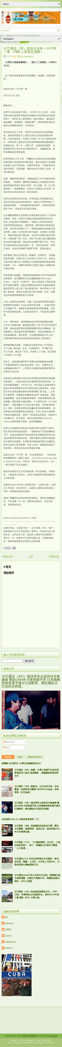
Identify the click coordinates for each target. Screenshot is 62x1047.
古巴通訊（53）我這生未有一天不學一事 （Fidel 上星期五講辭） (29, 49)
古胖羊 (8, 929)
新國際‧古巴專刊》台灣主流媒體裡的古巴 (21, 763)
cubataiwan (10, 941)
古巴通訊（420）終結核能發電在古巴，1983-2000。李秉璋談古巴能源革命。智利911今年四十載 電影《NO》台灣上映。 (36, 894)
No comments (27, 56)
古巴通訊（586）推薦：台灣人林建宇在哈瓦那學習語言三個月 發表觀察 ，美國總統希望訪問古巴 (36, 772)
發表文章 (9, 742)
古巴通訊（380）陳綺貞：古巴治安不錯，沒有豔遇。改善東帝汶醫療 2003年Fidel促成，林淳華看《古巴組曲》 (36, 789)
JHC (6, 917)
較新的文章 (8, 556)
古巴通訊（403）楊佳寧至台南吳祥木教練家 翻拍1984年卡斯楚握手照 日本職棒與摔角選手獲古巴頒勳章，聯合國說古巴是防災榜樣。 (31, 681)
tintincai (8, 948)
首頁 (31, 556)
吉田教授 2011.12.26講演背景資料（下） (21, 819)
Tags (20, 757)
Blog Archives (34, 757)
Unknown (9, 923)
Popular (8, 757)
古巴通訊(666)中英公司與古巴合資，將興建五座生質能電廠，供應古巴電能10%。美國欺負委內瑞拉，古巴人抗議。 (37, 878)
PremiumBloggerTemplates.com (20, 1042)
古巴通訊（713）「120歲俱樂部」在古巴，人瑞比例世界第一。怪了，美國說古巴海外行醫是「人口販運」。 (37, 845)
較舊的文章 (54, 556)
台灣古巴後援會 (29, 1035)
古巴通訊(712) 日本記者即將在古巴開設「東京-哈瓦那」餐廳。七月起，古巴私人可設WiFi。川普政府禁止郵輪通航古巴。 (37, 861)
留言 (7, 747)
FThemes (23, 1040)
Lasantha (47, 1040)
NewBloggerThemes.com (44, 1042)
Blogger (53, 1035)
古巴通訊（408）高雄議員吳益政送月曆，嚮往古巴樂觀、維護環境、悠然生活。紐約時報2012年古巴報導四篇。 (37, 828)
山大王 (8, 935)
